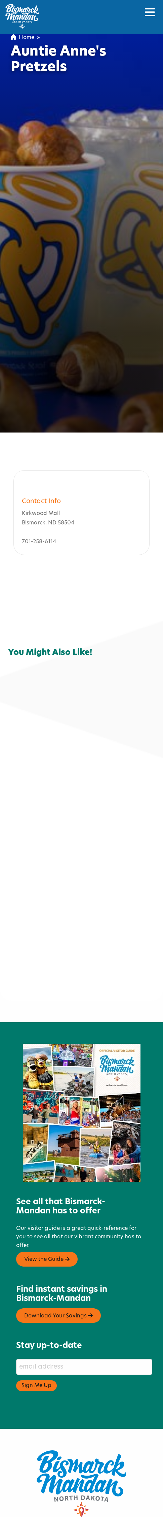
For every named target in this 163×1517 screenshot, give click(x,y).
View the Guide (47, 1227)
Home (22, 37)
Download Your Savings (58, 1283)
